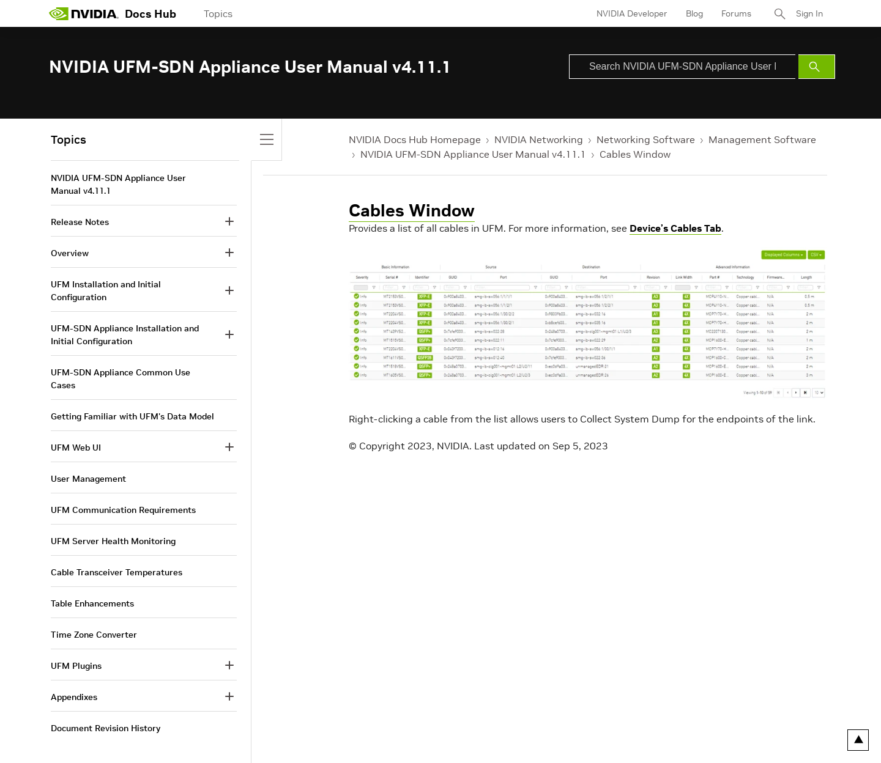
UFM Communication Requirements (123, 509)
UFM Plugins (76, 665)
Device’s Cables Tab (675, 228)
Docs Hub (150, 14)
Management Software (762, 139)
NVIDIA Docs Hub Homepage (415, 139)
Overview (70, 253)
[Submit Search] (816, 66)
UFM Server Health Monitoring (113, 541)
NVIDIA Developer (632, 13)
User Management (88, 478)
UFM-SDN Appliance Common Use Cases (120, 379)
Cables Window (635, 154)
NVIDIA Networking (538, 139)
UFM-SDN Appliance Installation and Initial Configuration (125, 335)
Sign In (809, 13)
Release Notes (80, 221)
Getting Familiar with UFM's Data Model (132, 416)
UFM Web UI (76, 447)
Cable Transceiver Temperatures (116, 572)
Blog (694, 13)
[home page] (84, 13)
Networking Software (646, 139)
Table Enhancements (92, 603)
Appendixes (74, 696)
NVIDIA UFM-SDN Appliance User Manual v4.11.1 (473, 154)
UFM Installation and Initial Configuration (106, 291)
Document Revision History (105, 728)
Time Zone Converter (94, 634)
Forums (736, 13)
